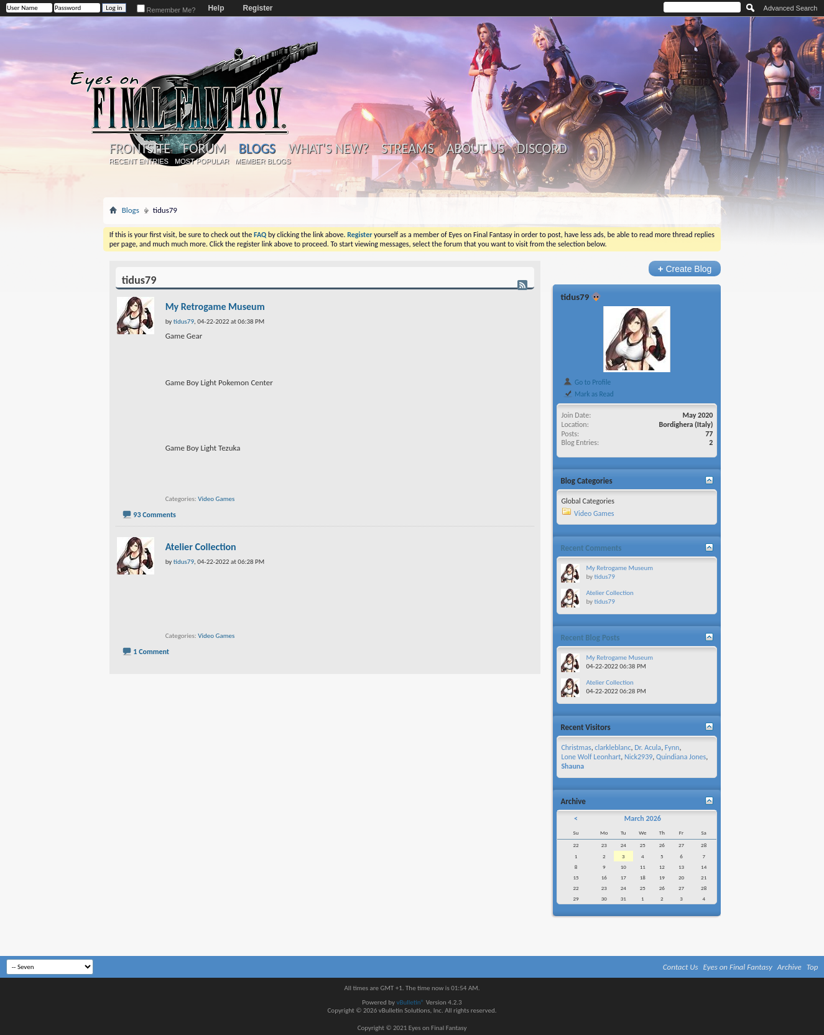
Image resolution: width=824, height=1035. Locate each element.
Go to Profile (587, 382)
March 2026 (642, 818)
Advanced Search (791, 8)
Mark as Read (588, 394)
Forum (204, 149)
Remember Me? (166, 10)
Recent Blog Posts (589, 637)
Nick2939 (638, 756)
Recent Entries (139, 161)
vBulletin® (410, 1002)
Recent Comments (590, 548)
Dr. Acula (647, 747)
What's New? (328, 149)
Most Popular (202, 161)
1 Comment (151, 651)
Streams (407, 149)
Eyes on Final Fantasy (737, 967)
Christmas (576, 747)
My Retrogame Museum (215, 306)
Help (216, 8)
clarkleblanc (613, 747)
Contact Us (680, 967)
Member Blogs (262, 161)
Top (812, 967)
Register (257, 8)
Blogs (257, 148)
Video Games (216, 499)
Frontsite (139, 149)
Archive (789, 967)
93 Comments (154, 514)
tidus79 (574, 296)
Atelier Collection (200, 547)
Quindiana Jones (681, 756)
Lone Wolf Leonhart (591, 756)
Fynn (672, 747)
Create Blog (685, 268)
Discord (542, 149)
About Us (475, 149)
